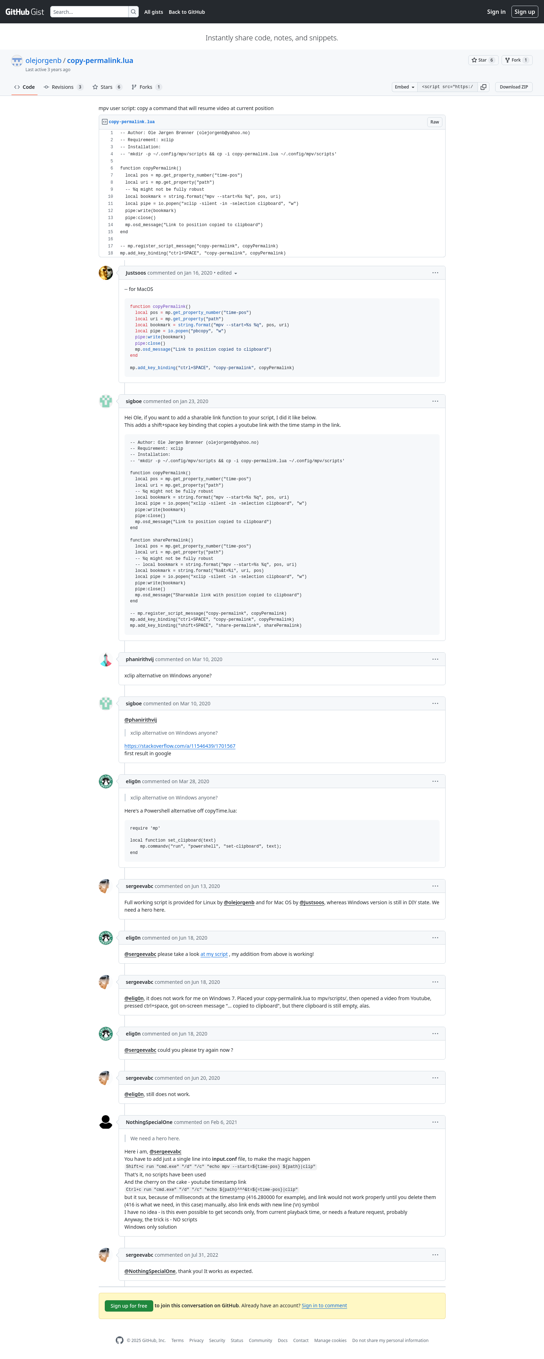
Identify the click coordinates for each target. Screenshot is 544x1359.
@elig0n (134, 998)
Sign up (525, 12)
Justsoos (136, 272)
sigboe (134, 401)
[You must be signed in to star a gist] (483, 60)
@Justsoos (311, 902)
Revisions (64, 87)
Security (217, 1340)
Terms (177, 1340)
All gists (153, 11)
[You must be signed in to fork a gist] (517, 60)
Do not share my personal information (390, 1340)
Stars (107, 87)
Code (24, 87)
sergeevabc (140, 886)
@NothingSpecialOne (150, 1271)
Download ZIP (514, 87)
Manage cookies (330, 1340)
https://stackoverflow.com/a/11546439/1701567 (180, 745)
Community (260, 1340)
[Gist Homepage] (25, 11)
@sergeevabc (140, 954)
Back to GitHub (187, 11)
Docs (283, 1340)
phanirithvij (140, 659)
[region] (272, 193)
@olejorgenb (239, 902)
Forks (147, 87)
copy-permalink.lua (100, 60)
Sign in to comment (324, 1305)
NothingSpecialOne (149, 1122)
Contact (300, 1340)
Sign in (496, 12)
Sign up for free (129, 1305)
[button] (483, 87)
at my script (214, 954)
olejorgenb (43, 60)
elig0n (133, 781)
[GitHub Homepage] (119, 1340)
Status (237, 1340)
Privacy (196, 1340)
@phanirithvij (141, 719)
